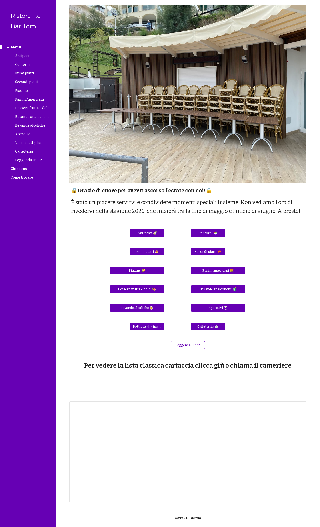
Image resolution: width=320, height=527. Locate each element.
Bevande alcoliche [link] (30, 125)
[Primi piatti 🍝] (147, 252)
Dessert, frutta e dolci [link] (32, 108)
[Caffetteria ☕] (208, 326)
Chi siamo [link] (19, 169)
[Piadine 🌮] (137, 270)
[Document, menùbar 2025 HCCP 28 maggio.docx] (187, 451)
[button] (314, 6)
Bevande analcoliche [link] (32, 117)
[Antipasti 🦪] (147, 233)
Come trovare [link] (22, 177)
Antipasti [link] (23, 56)
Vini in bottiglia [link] (28, 143)
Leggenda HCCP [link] (28, 160)
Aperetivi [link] (23, 134)
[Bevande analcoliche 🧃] (218, 289)
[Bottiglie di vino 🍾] (147, 326)
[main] (187, 200)
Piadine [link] (21, 91)
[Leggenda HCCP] (188, 345)
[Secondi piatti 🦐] (208, 252)
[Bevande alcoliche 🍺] (137, 308)
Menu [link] (16, 47)
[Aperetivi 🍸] (218, 308)
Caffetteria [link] (24, 151)
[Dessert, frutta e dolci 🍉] (137, 289)
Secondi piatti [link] (26, 82)
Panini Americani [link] (29, 99)
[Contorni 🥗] (208, 233)
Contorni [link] (22, 64)
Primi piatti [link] (24, 73)
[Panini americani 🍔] (218, 270)
